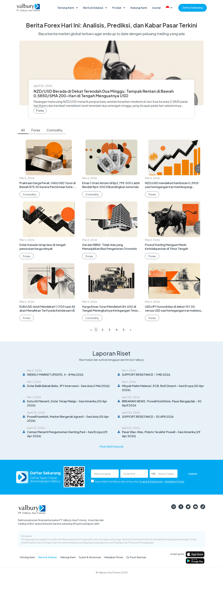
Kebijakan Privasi (174, 481)
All (23, 130)
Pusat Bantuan (136, 557)
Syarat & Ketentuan (151, 481)
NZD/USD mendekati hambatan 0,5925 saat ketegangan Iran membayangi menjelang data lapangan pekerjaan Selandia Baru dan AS (172, 188)
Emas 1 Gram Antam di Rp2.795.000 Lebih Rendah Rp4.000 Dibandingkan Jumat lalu (111, 185)
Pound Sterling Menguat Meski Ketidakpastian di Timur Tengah (166, 246)
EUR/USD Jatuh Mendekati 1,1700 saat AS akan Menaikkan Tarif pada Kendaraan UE (47, 308)
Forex (40, 110)
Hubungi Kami (138, 7)
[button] (111, 446)
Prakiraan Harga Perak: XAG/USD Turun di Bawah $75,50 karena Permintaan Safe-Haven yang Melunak (47, 187)
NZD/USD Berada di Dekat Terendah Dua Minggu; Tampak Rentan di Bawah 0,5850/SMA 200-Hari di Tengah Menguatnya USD (104, 93)
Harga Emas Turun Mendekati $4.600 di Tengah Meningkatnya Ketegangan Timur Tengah (110, 310)
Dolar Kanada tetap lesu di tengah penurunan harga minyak (42, 246)
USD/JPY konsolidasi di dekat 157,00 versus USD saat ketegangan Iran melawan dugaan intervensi (173, 310)
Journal (156, 7)
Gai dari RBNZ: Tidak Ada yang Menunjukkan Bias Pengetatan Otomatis (109, 246)
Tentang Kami (67, 8)
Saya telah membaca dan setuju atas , (139, 481)
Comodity (54, 130)
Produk (119, 8)
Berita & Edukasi (95, 8)
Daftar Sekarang (192, 7)
